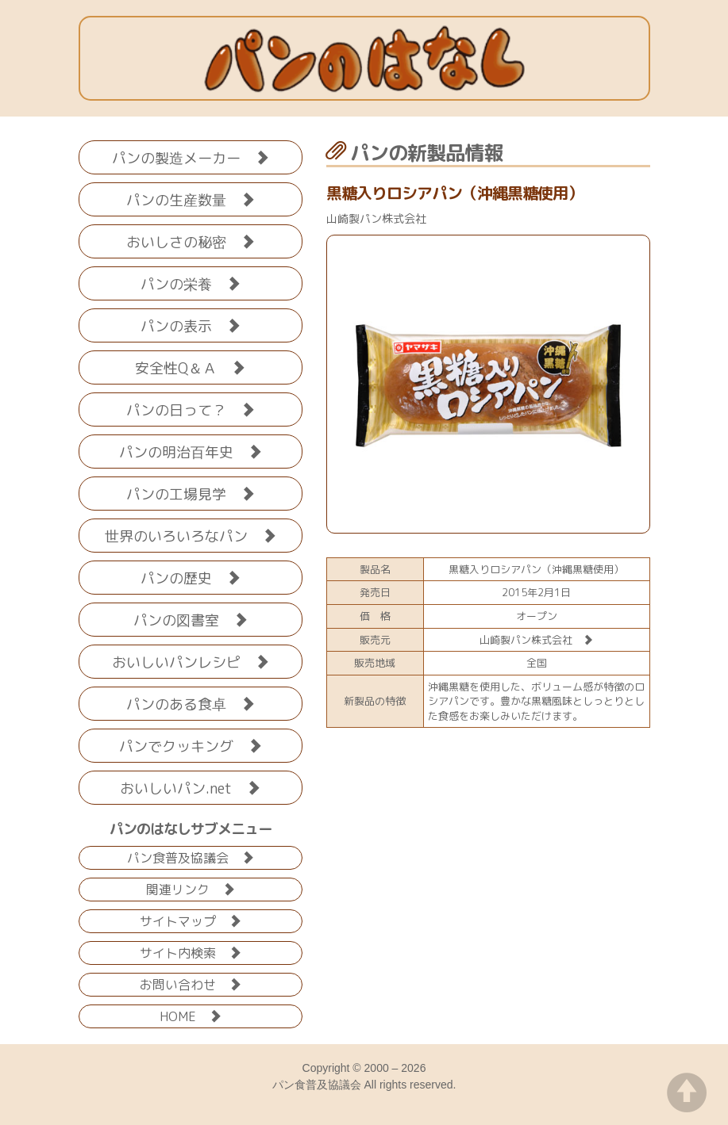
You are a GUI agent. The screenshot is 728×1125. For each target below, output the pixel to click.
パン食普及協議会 (190, 856)
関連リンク (190, 888)
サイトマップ (190, 920)
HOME (190, 1015)
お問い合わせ (190, 983)
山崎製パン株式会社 (536, 640)
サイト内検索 (190, 951)
